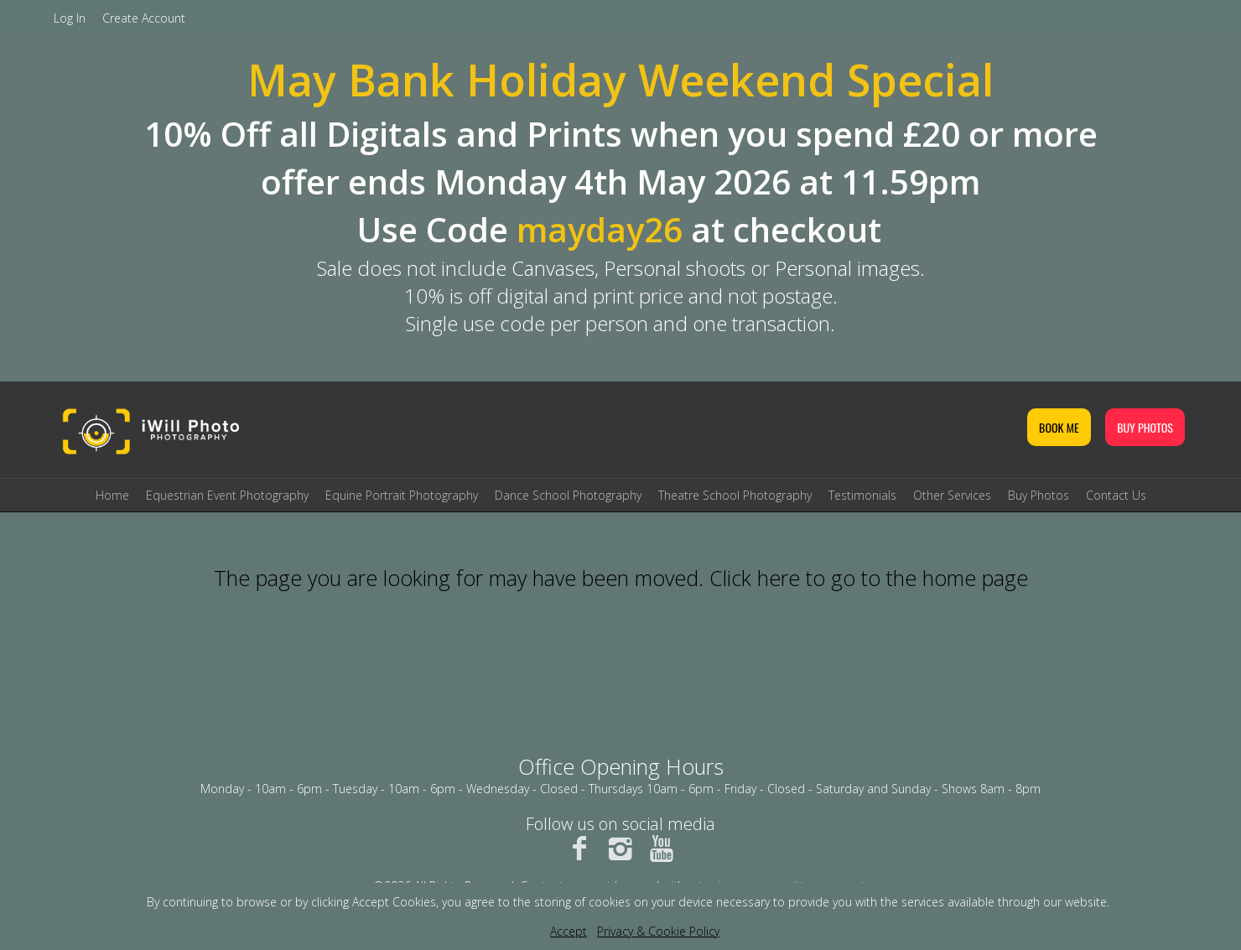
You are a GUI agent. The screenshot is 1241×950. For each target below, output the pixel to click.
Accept (568, 931)
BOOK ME (1059, 427)
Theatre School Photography (735, 495)
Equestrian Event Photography (227, 495)
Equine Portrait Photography (401, 495)
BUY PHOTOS (1145, 427)
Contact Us (1116, 495)
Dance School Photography (568, 495)
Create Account (143, 18)
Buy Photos (1038, 495)
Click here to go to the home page (868, 577)
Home (112, 495)
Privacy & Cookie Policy (658, 931)
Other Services (952, 495)
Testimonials (862, 495)
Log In (70, 18)
